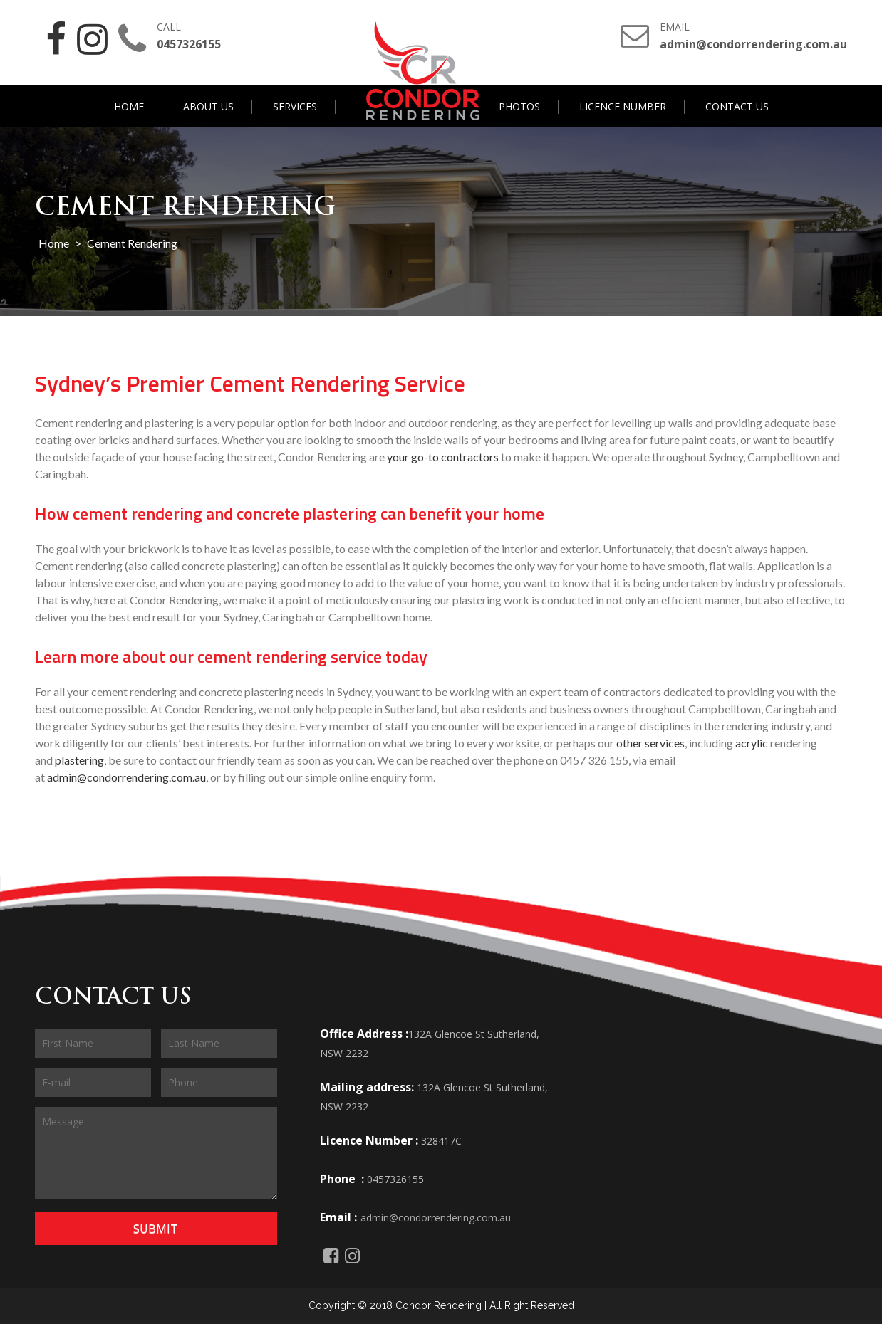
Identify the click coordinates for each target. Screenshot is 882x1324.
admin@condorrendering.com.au (126, 776)
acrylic (751, 742)
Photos (519, 106)
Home (129, 106)
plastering (79, 759)
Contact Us (737, 106)
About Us (208, 106)
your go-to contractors (443, 456)
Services (295, 106)
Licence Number (622, 106)
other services (650, 742)
